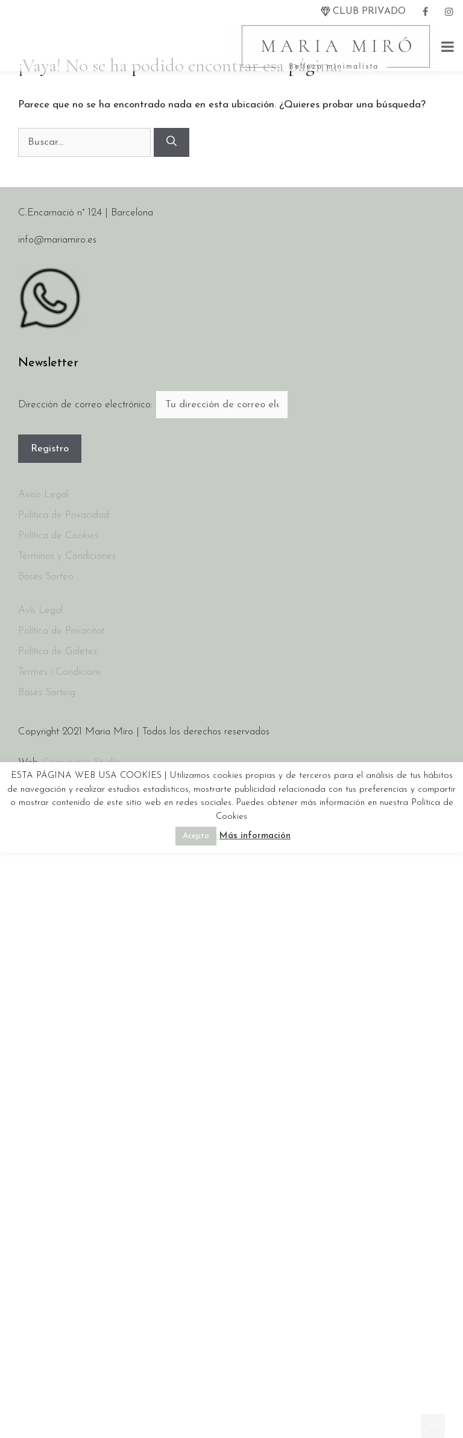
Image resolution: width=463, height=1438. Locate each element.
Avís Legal (40, 610)
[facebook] (425, 11)
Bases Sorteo (46, 576)
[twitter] (363, 11)
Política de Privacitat (61, 631)
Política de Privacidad (63, 515)
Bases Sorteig (46, 692)
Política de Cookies (58, 535)
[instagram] (449, 11)
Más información (255, 836)
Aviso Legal (43, 494)
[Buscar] (171, 142)
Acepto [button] (196, 836)
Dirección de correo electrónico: (87, 404)
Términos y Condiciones (67, 556)
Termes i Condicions (59, 672)
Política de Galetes (57, 651)
